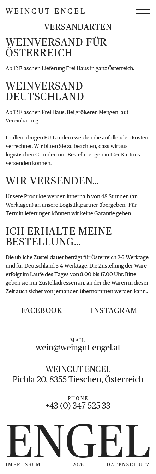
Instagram (114, 310)
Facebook (42, 310)
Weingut (46, 11)
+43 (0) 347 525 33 (78, 405)
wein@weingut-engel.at (78, 347)
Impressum (23, 464)
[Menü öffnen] (143, 11)
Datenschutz (128, 464)
